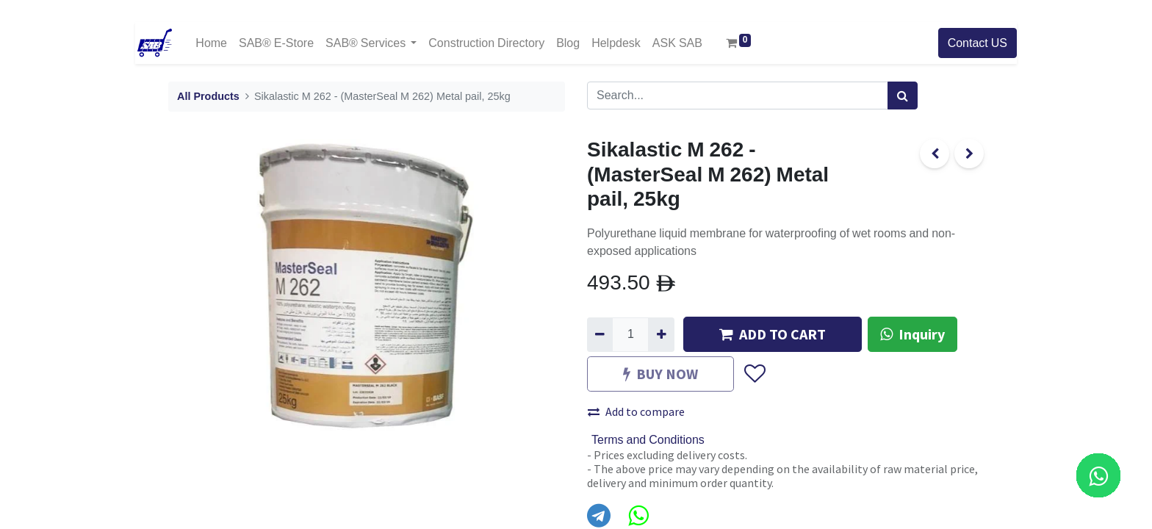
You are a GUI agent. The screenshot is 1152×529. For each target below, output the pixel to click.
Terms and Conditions (648, 440)
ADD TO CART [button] (772, 334)
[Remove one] (600, 334)
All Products (208, 97)
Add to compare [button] (636, 411)
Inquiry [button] (912, 334)
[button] (754, 374)
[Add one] (661, 334)
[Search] (903, 95)
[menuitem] (211, 43)
